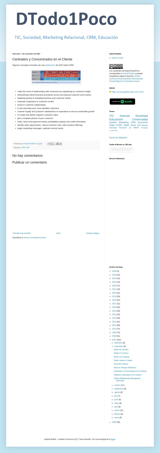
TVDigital (144, 128)
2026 (114, 271)
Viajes (126, 125)
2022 (114, 286)
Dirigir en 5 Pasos (121, 353)
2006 (114, 422)
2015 (114, 311)
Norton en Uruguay (121, 357)
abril (116, 407)
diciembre (118, 343)
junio (116, 399)
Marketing (124, 122)
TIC (111, 115)
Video (112, 125)
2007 (114, 340)
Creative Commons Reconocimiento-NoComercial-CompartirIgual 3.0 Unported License (126, 78)
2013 (114, 318)
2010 (114, 329)
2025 (114, 275)
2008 (114, 336)
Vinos (133, 125)
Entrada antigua (92, 233)
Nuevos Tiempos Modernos (125, 368)
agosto (117, 392)
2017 (114, 304)
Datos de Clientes (121, 350)
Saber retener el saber (123, 360)
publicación (50, 65)
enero (117, 417)
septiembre (119, 389)
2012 (114, 322)
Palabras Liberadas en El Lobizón (127, 375)
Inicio (58, 233)
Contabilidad (113, 130)
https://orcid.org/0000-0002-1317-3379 (126, 92)
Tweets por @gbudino (118, 138)
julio (116, 396)
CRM (23, 147)
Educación (116, 119)
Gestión (113, 122)
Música (145, 125)
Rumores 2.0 (125, 128)
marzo (117, 410)
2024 (114, 278)
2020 (114, 293)
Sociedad (141, 115)
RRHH (136, 128)
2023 (114, 282)
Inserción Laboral (121, 364)
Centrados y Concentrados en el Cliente (130, 371)
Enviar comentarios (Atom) (35, 238)
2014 (114, 314)
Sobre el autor (117, 58)
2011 (114, 325)
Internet (125, 115)
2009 (114, 332)
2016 (114, 307)
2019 (114, 296)
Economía (143, 122)
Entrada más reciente (22, 233)
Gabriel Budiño (30, 144)
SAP (28, 147)
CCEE (119, 125)
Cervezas (113, 128)
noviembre (118, 346)
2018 (114, 300)
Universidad (140, 119)
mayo (116, 403)
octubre (117, 385)
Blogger (112, 439)
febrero (117, 414)
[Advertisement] (123, 214)
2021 (114, 289)
